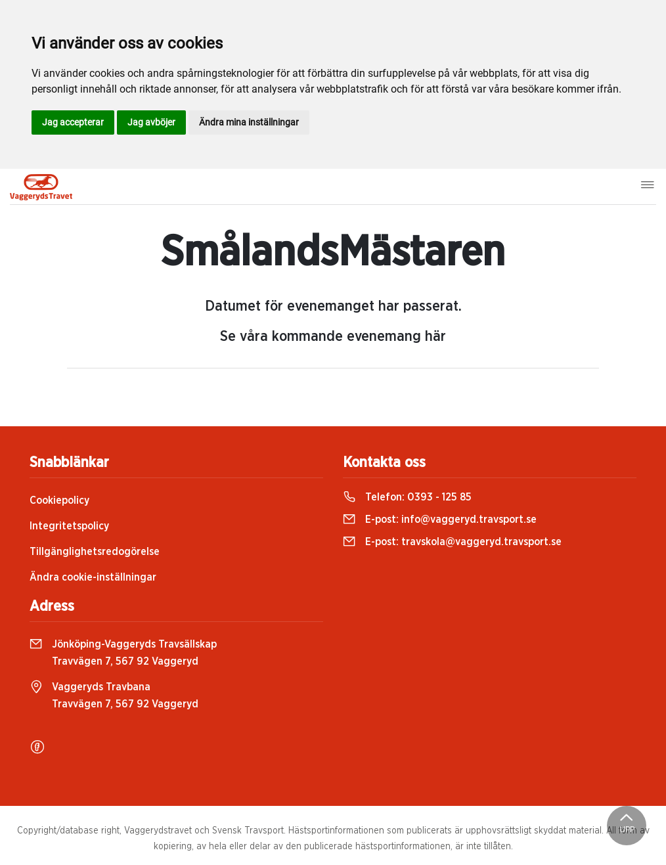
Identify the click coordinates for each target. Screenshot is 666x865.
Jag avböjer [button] (151, 122)
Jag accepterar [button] (73, 122)
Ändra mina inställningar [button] (249, 122)
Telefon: (407, 497)
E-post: (440, 519)
